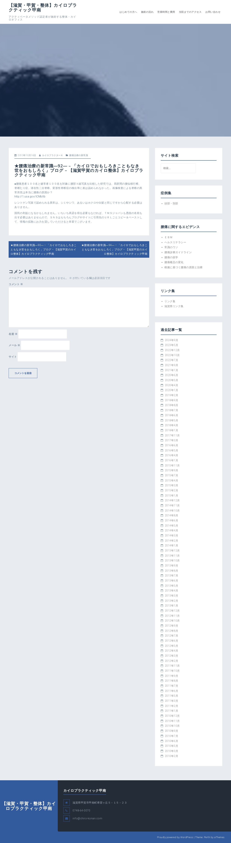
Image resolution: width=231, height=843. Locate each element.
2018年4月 (171, 425)
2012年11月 (172, 615)
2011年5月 (171, 695)
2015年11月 (172, 465)
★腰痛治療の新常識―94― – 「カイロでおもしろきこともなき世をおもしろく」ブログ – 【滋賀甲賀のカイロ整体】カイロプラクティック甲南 (114, 249)
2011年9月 (171, 675)
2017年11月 (172, 435)
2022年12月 (172, 350)
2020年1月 (171, 390)
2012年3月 (171, 655)
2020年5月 (171, 380)
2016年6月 (171, 445)
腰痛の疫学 (171, 257)
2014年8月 (171, 515)
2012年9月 (171, 625)
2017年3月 (171, 440)
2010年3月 (171, 750)
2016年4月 (171, 455)
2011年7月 (171, 685)
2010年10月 (172, 725)
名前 (13, 333)
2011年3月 (171, 700)
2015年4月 (171, 480)
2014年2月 (171, 540)
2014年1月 (171, 545)
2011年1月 (171, 710)
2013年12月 (172, 550)
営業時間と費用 (166, 12)
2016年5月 (171, 450)
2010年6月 (171, 741)
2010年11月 (172, 720)
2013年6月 (171, 580)
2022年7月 (171, 360)
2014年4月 (171, 530)
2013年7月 (171, 575)
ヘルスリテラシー (175, 242)
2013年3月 (171, 595)
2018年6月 (171, 415)
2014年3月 (171, 535)
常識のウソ (171, 247)
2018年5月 (171, 420)
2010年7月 (171, 735)
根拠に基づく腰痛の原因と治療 (183, 267)
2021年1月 (171, 370)
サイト (13, 356)
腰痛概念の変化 (174, 262)
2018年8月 (171, 405)
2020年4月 (171, 385)
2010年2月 (171, 756)
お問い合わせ (212, 12)
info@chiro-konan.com (87, 818)
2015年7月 (171, 475)
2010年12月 (172, 715)
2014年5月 (171, 525)
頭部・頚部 (171, 203)
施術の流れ (147, 12)
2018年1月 (171, 430)
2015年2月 (171, 490)
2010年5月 (171, 745)
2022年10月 (172, 355)
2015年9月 (171, 470)
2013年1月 (171, 605)
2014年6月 (171, 520)
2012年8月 (171, 630)
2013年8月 (171, 570)
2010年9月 (171, 730)
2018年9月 (171, 400)
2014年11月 (172, 505)
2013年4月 (171, 590)
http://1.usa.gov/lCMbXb (30, 196)
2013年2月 (171, 600)
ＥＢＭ (168, 237)
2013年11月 (172, 555)
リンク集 (169, 301)
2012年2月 (171, 660)
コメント (16, 284)
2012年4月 (171, 650)
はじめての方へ (128, 12)
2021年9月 (171, 365)
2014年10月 (172, 510)
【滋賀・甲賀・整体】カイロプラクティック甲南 (43, 7)
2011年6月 (171, 690)
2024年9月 (171, 340)
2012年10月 (172, 620)
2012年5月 (171, 645)
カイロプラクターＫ (52, 155)
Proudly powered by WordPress (175, 837)
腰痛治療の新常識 (78, 155)
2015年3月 (171, 485)
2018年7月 (171, 410)
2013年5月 (171, 585)
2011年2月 (171, 705)
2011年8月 (171, 680)
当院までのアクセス (190, 12)
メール (14, 345)
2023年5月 (171, 345)
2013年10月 (172, 560)
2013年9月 (171, 565)
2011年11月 (172, 665)
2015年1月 (171, 495)
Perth (207, 837)
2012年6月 (171, 640)
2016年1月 (171, 460)
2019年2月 (171, 395)
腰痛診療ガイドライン (178, 252)
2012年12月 (172, 610)
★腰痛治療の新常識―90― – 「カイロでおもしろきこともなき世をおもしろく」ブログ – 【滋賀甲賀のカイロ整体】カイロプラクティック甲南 (43, 249)
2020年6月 (171, 375)
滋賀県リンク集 (174, 306)
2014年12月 (172, 500)
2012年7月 (171, 635)
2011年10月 (172, 670)
